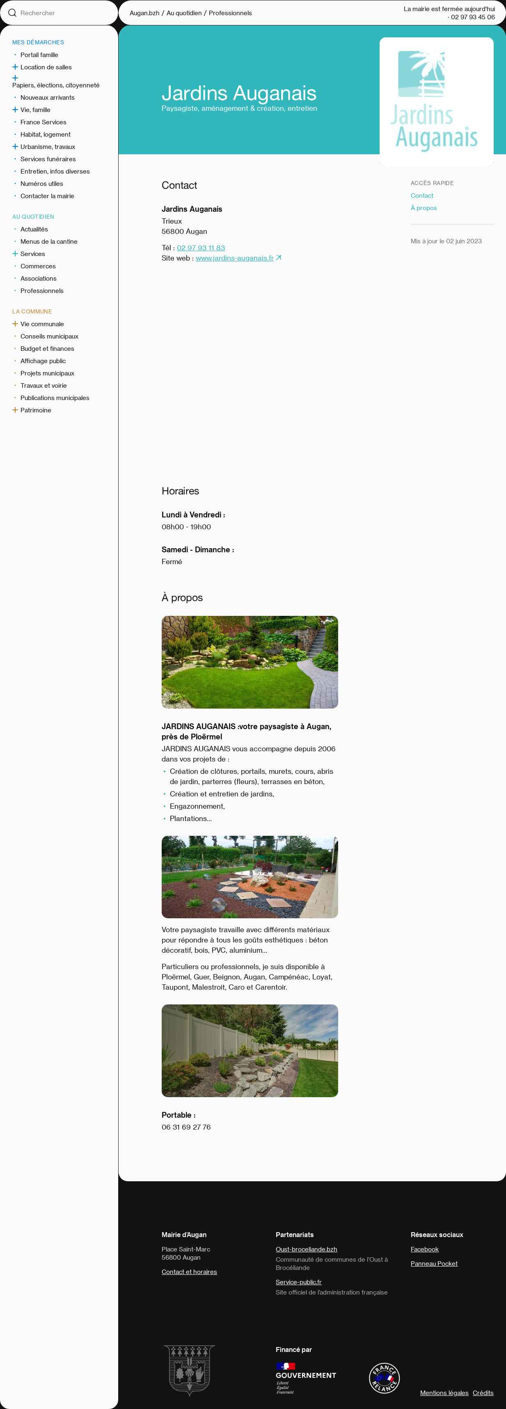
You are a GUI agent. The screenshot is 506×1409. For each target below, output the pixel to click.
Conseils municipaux (49, 336)
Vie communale (42, 323)
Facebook (425, 1249)
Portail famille (39, 54)
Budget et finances (47, 348)
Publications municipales (55, 397)
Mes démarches (38, 42)
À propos (424, 207)
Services (33, 253)
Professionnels (42, 290)
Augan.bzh (145, 12)
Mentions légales (444, 1392)
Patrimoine (36, 410)
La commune (32, 311)
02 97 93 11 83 (201, 247)
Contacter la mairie (47, 195)
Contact (422, 195)
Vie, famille (35, 109)
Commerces (38, 266)
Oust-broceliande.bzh (306, 1249)
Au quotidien (33, 216)
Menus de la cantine (49, 241)
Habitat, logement (46, 134)
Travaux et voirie (44, 385)
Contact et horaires (189, 1271)
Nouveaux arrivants (48, 97)
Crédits (483, 1392)
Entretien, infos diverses (55, 171)
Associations (39, 278)
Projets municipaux (47, 373)
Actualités (34, 229)
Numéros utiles (42, 183)
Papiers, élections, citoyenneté (56, 85)
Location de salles (46, 67)
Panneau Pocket (434, 1263)
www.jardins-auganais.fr (235, 258)
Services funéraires (48, 158)
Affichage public (43, 360)
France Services (43, 122)
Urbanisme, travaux (48, 146)
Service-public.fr (299, 1281)
